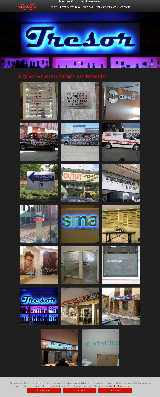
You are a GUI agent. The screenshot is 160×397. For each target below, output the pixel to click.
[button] (12, 39)
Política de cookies (122, 386)
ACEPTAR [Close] (115, 390)
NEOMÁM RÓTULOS (70, 7)
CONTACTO (125, 7)
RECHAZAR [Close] (79, 390)
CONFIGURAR (43, 390)
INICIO (54, 7)
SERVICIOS (88, 7)
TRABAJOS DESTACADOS (107, 7)
